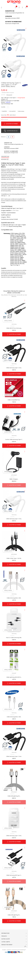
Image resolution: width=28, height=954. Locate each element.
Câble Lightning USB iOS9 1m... (14, 677)
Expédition (4, 111)
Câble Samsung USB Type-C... (14, 875)
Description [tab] (5, 156)
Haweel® (14, 673)
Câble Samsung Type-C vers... (14, 368)
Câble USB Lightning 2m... (14, 796)
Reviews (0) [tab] (5, 159)
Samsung (14, 324)
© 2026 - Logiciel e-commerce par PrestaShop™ (14, 949)
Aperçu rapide (8, 320)
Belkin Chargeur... (14, 479)
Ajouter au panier (11, 123)
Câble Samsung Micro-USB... (14, 598)
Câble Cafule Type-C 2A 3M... (14, 558)
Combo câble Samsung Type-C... (14, 439)
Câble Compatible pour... (14, 400)
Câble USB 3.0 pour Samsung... (14, 328)
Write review (21, 111)
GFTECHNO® (14, 475)
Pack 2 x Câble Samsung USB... (14, 637)
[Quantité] (8, 107)
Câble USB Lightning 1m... (14, 915)
